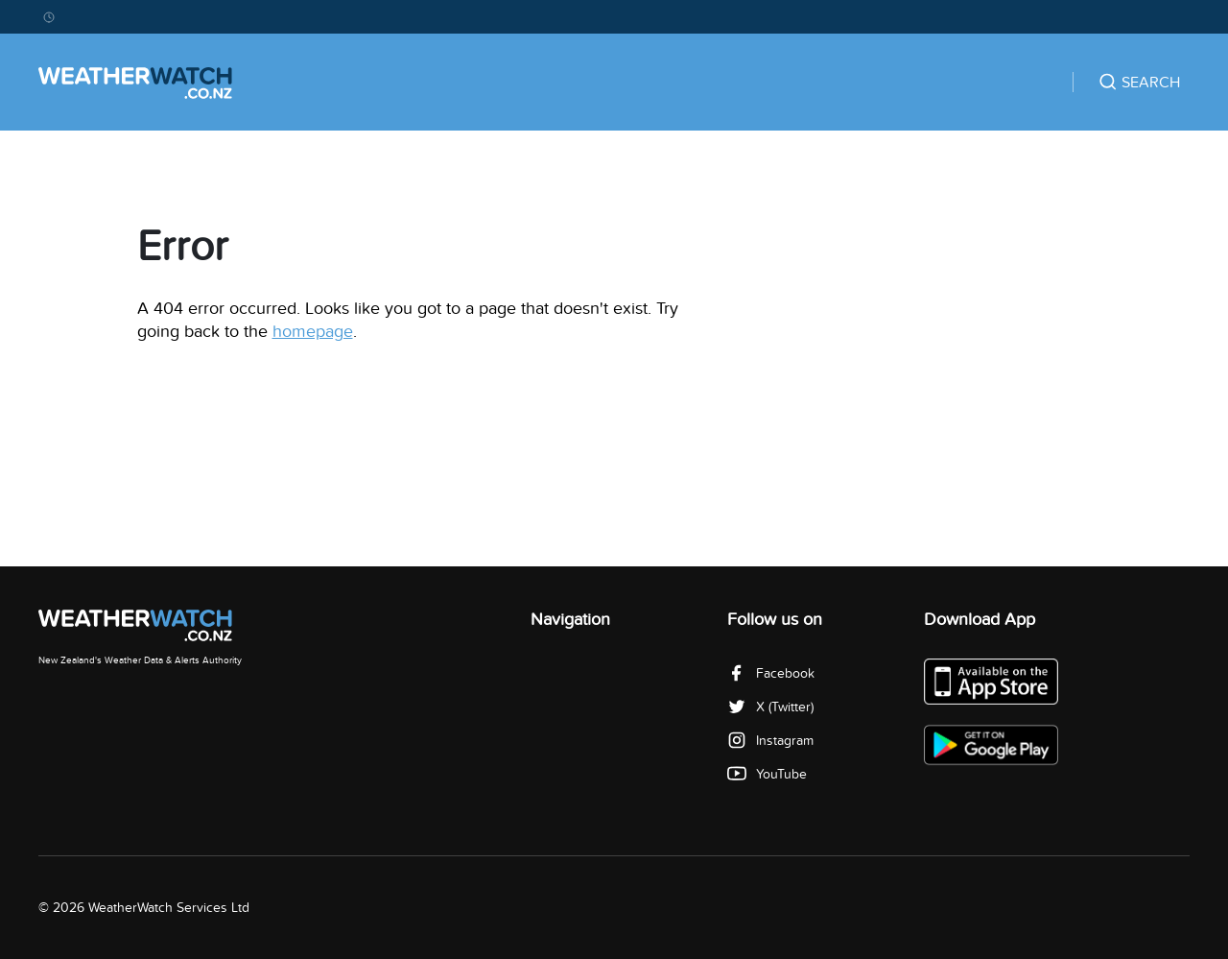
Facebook (771, 673)
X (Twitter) (770, 707)
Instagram (770, 740)
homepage (312, 332)
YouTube (767, 774)
